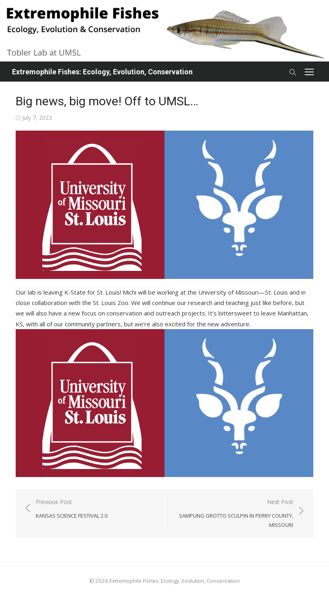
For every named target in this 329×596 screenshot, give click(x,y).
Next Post (233, 513)
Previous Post (71, 509)
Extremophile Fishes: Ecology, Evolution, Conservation (102, 72)
